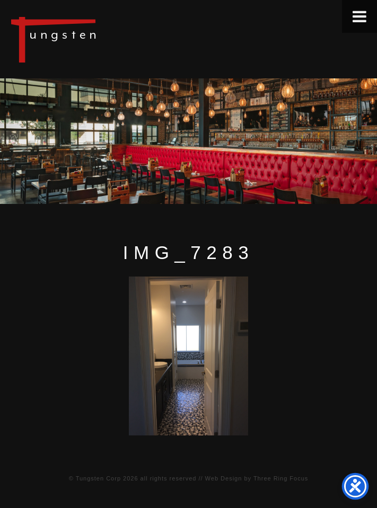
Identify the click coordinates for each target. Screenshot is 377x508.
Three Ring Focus (280, 478)
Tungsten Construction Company (90, 39)
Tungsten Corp (98, 478)
